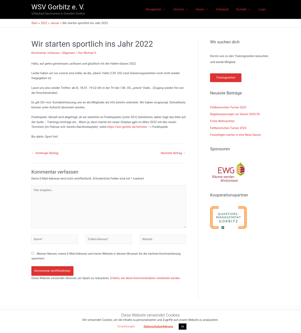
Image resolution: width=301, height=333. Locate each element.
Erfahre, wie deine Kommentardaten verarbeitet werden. (146, 280)
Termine (189, 9)
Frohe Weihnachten (222, 121)
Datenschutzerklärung (158, 326)
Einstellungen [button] (126, 326)
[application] (174, 9)
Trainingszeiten (226, 78)
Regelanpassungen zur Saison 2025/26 (236, 114)
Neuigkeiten (166, 9)
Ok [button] (182, 326)
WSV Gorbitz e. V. (58, 7)
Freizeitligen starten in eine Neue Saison (236, 134)
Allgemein (70, 53)
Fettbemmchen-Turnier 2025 (229, 107)
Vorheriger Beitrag (45, 153)
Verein (209, 9)
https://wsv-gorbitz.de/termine (127, 127)
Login (263, 9)
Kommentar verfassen (46, 53)
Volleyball (227, 9)
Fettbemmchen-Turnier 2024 (229, 127)
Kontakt (246, 9)
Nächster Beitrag (173, 153)
